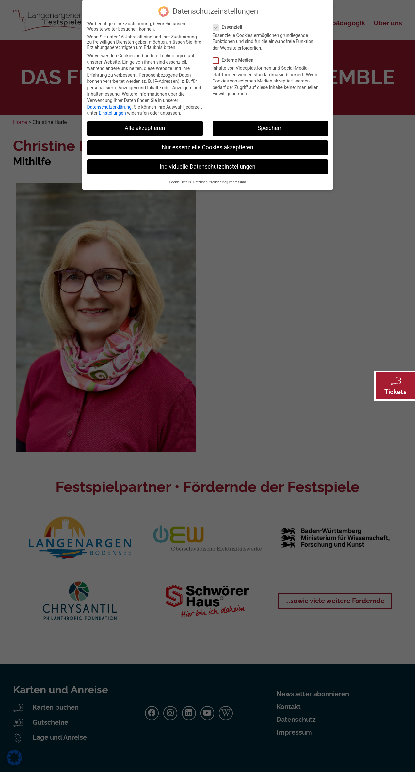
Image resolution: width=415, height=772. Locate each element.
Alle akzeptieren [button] (145, 123)
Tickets (395, 392)
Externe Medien (235, 55)
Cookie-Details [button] (180, 177)
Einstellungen (112, 108)
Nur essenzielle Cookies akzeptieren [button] (207, 143)
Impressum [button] (237, 177)
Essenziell (230, 22)
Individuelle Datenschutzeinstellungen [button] (207, 162)
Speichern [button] (270, 123)
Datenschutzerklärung (109, 102)
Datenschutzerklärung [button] (210, 177)
